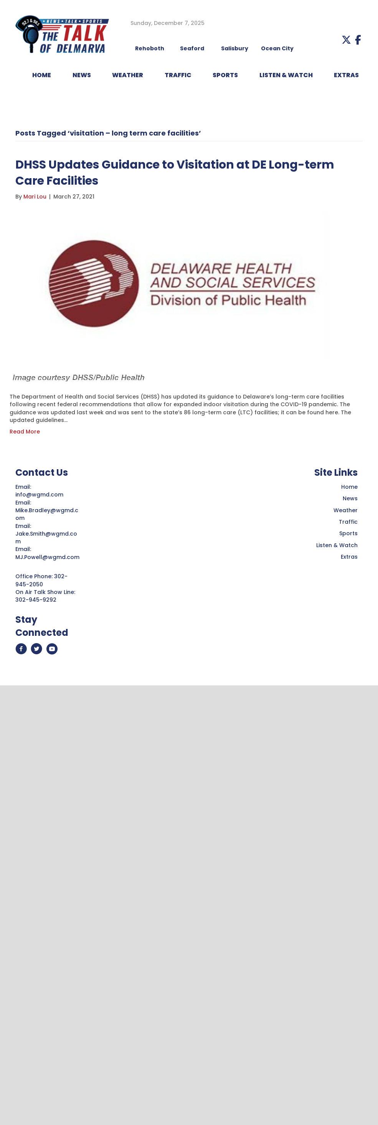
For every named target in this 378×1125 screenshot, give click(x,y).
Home (349, 487)
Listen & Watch (337, 545)
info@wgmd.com (40, 494)
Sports (225, 75)
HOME (41, 75)
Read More (25, 431)
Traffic (348, 522)
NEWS (82, 75)
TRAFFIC (178, 75)
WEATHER (127, 75)
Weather (345, 510)
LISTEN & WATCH (286, 75)
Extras (349, 557)
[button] (346, 40)
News (350, 498)
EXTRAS (346, 75)
